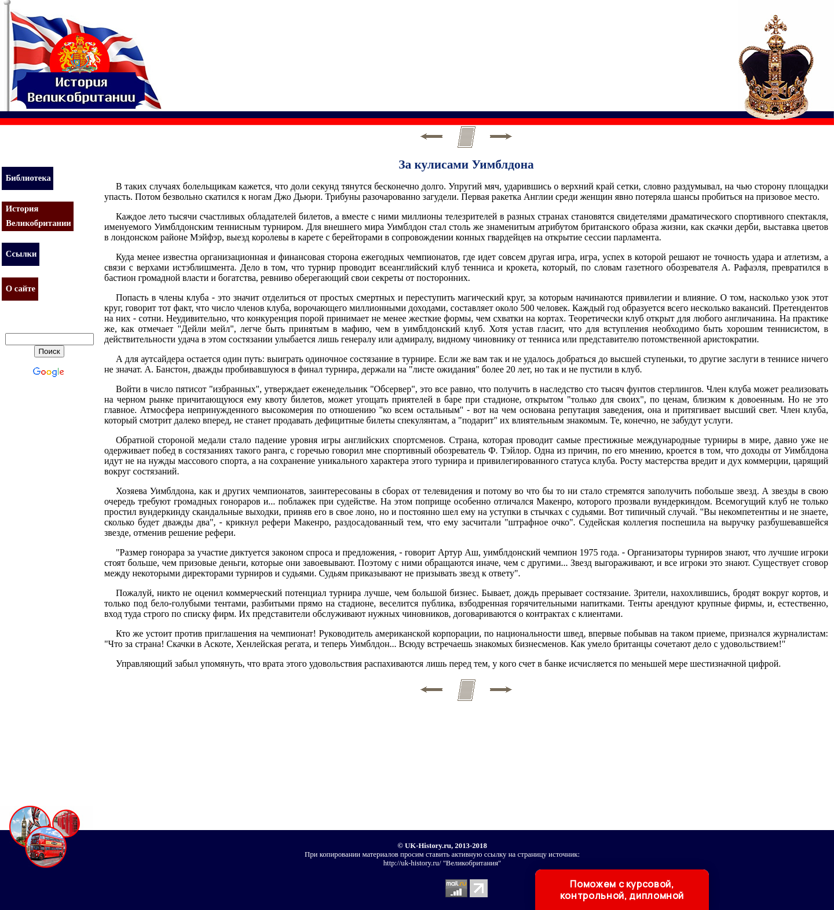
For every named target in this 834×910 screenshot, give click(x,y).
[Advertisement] (379, 49)
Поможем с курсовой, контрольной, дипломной (622, 890)
